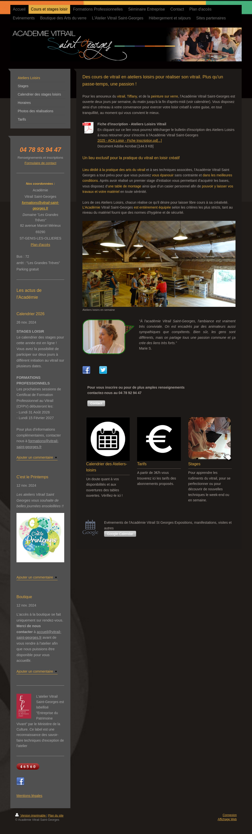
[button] (96, 403)
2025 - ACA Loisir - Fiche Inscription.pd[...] (129, 140)
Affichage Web (227, 819)
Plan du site (55, 815)
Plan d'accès (40, 245)
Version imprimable (31, 815)
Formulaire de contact (40, 163)
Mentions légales (29, 796)
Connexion (230, 815)
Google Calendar (120, 534)
